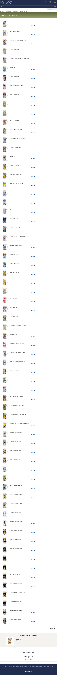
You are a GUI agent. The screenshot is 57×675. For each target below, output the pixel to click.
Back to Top (52, 628)
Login (54, 6)
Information (28, 656)
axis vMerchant (48, 666)
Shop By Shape (8, 11)
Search (46, 2)
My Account (28, 660)
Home (2, 7)
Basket (50, 2)
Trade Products (28, 653)
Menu (55, 2)
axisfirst (34, 666)
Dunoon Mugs (6, 3)
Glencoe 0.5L (15, 11)
